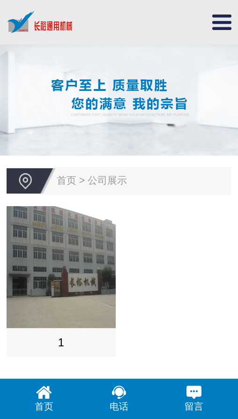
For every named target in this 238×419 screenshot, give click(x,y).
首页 (66, 180)
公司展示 (107, 180)
